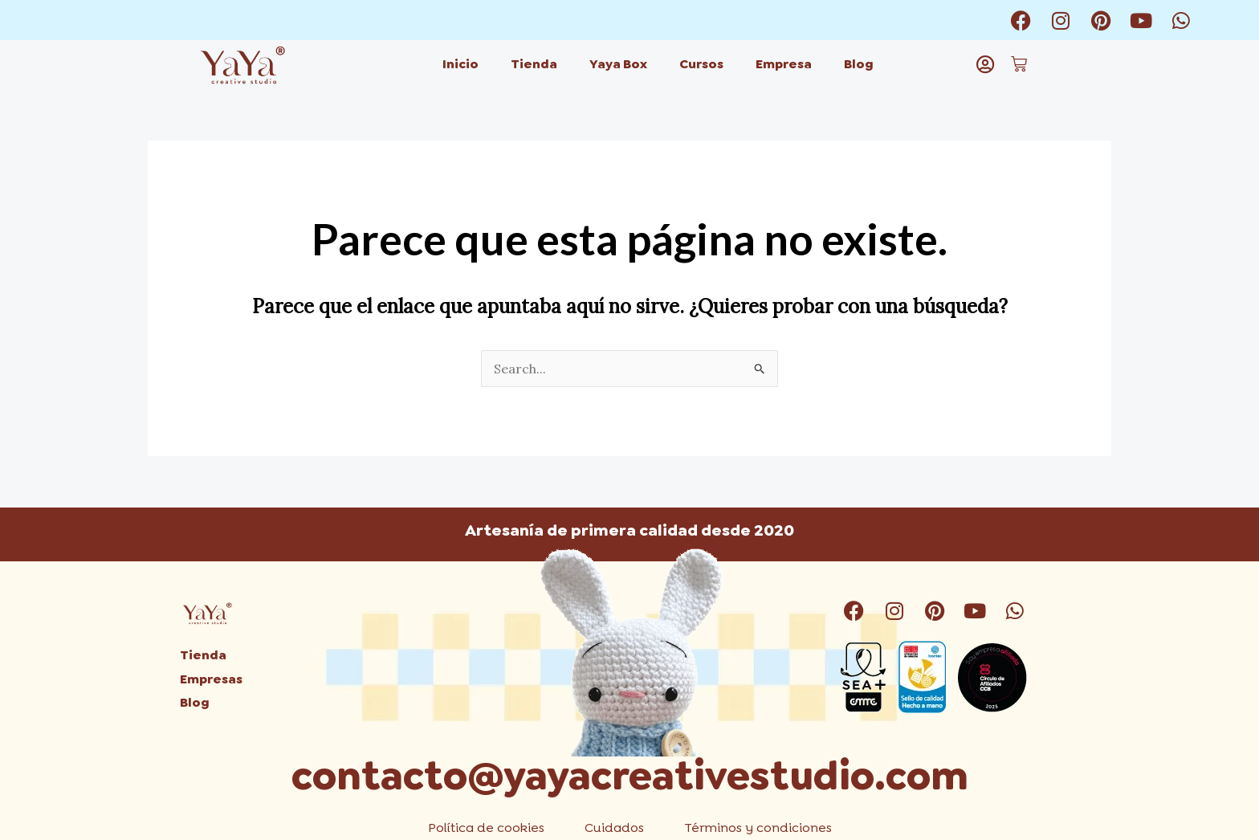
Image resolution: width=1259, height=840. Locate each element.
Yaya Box (618, 63)
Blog (859, 63)
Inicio (460, 63)
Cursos (701, 63)
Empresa (784, 63)
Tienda (534, 63)
